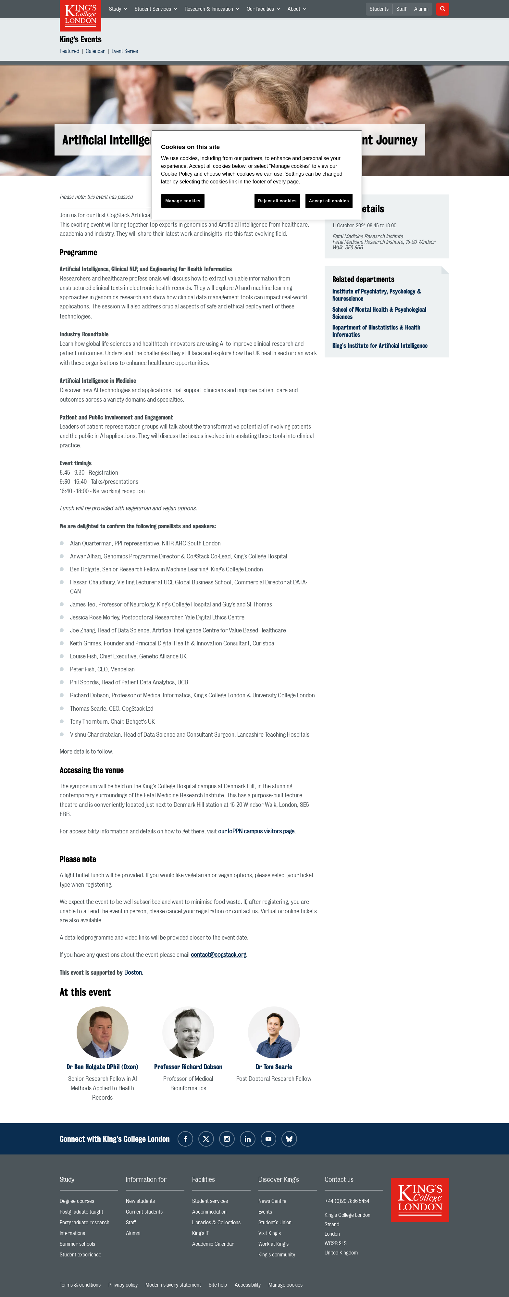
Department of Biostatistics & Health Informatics (376, 331)
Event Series (125, 52)
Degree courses (89, 1203)
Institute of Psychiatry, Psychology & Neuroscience (376, 295)
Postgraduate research (89, 1224)
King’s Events (81, 39)
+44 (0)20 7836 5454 (347, 1201)
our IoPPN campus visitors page (256, 832)
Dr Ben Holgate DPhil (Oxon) (102, 1066)
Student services (221, 1203)
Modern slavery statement (173, 1285)
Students (379, 9)
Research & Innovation (214, 10)
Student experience (89, 1256)
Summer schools (89, 1245)
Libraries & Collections (221, 1224)
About (299, 10)
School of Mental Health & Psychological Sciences (379, 313)
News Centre (287, 1203)
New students (155, 1203)
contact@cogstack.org (218, 955)
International (89, 1235)
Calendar (95, 52)
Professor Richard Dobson (188, 1066)
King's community (287, 1256)
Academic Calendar (221, 1245)
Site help (218, 1285)
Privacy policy (123, 1285)
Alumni (421, 9)
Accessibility (248, 1285)
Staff (401, 9)
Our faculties (265, 10)
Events (287, 1213)
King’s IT (221, 1235)
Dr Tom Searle (274, 1066)
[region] (256, 175)
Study (120, 10)
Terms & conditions (80, 1285)
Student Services (158, 10)
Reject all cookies (277, 200)
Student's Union (287, 1224)
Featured (69, 52)
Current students (155, 1213)
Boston (133, 973)
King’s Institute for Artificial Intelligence (380, 345)
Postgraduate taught (89, 1213)
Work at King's (287, 1245)
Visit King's (287, 1235)
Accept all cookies (329, 200)
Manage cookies (285, 1285)
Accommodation (221, 1213)
